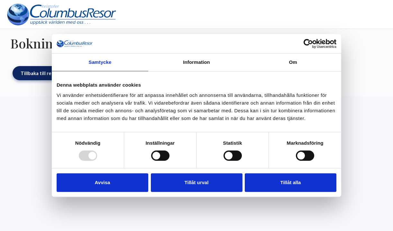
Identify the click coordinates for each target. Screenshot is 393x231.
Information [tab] (196, 62)
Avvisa (102, 182)
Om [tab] (293, 62)
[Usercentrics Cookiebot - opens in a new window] (308, 43)
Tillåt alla (290, 182)
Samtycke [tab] (100, 62)
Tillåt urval (197, 182)
